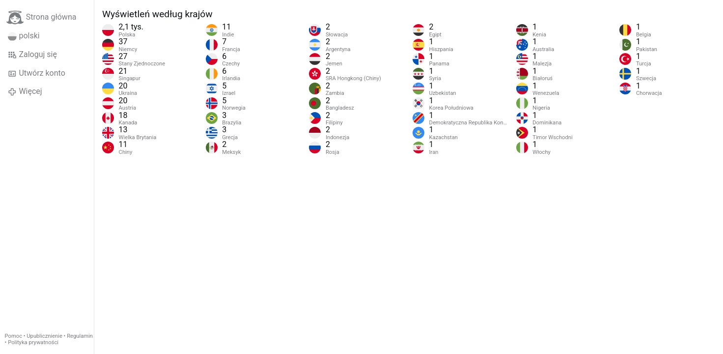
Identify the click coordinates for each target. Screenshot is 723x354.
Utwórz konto (36, 73)
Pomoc (13, 336)
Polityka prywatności (33, 342)
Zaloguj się (32, 54)
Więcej (25, 91)
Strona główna (41, 17)
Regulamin (80, 336)
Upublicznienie (44, 336)
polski (24, 36)
